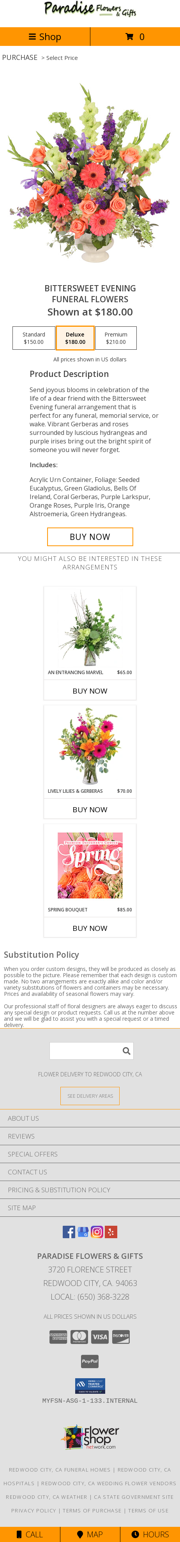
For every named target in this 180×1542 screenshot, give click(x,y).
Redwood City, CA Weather (46, 1496)
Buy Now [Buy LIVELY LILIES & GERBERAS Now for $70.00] (90, 809)
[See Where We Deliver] (90, 1095)
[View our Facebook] (69, 1235)
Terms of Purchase (92, 1510)
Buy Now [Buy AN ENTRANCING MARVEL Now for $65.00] (90, 691)
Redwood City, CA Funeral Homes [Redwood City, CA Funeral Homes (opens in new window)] (60, 1469)
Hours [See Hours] (150, 1534)
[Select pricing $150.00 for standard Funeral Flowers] (34, 338)
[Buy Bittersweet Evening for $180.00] (90, 536)
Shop (44, 36)
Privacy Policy (33, 1510)
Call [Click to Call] (30, 1534)
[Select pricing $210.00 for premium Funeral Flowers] (115, 338)
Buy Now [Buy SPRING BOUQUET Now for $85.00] (90, 928)
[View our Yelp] (111, 1235)
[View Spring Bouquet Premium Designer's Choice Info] (90, 865)
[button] (90, 1386)
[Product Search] (91, 1051)
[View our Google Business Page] (83, 1235)
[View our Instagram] (97, 1235)
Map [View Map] (90, 1534)
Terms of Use (148, 1510)
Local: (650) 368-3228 (90, 1296)
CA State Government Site (134, 1496)
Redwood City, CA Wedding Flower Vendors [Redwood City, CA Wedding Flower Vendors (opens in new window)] (108, 1483)
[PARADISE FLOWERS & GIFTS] (90, 15)
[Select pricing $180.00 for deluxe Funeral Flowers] (75, 338)
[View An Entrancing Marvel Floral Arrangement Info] (90, 628)
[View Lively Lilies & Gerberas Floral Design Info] (90, 747)
